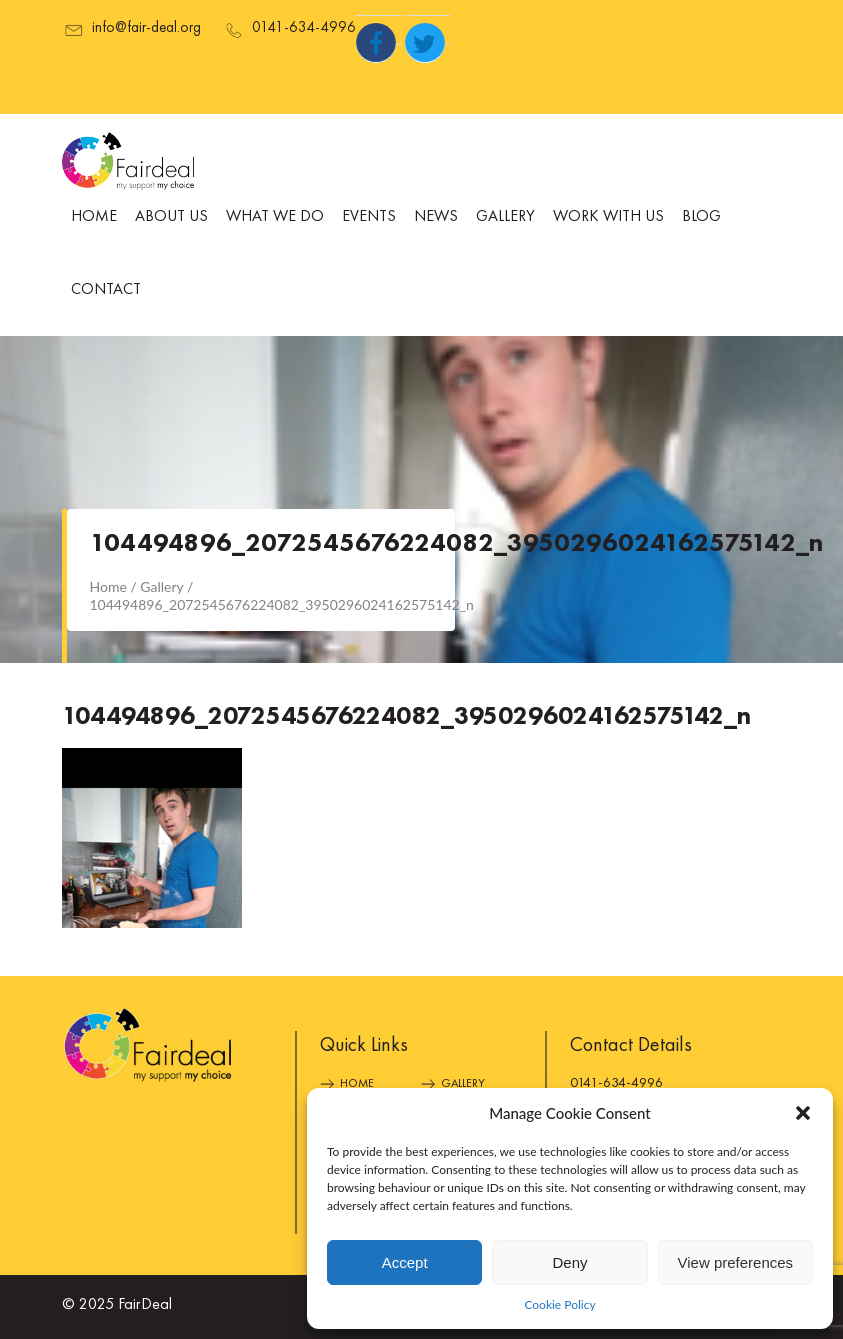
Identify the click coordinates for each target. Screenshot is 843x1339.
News (436, 217)
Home (94, 217)
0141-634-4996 (616, 1083)
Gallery (505, 217)
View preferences (736, 1262)
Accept (405, 1262)
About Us (171, 217)
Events (369, 217)
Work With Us (608, 217)
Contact (106, 290)
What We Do (275, 217)
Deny (569, 1262)
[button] (803, 1113)
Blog (701, 217)
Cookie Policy (559, 1304)
